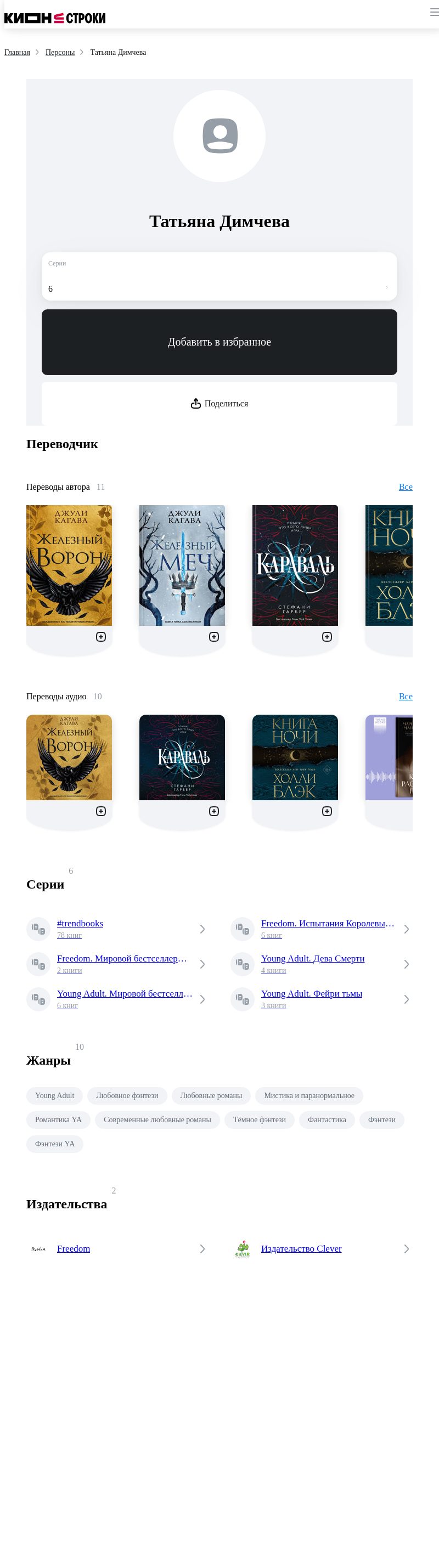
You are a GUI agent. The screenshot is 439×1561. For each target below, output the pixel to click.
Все (406, 486)
